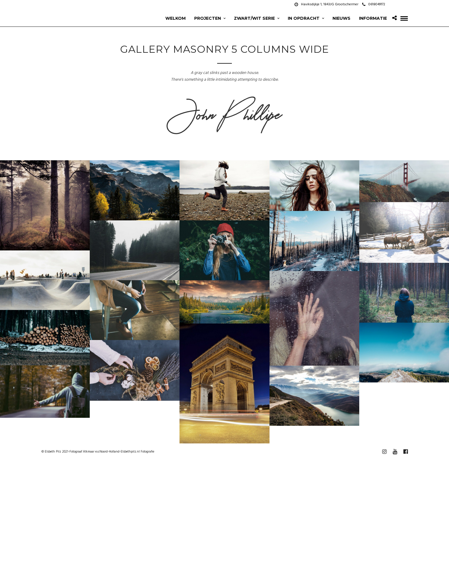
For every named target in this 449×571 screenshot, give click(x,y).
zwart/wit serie (254, 18)
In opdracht (304, 18)
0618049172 (373, 4)
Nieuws (341, 18)
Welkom (175, 18)
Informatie (373, 18)
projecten (207, 18)
